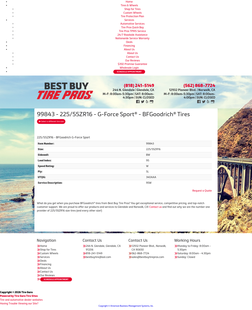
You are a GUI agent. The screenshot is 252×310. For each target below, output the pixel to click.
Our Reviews (132, 60)
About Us (129, 49)
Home (129, 1)
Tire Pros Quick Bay (132, 27)
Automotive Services (132, 23)
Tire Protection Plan (132, 16)
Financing (129, 45)
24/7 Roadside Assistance (132, 34)
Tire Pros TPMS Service (132, 31)
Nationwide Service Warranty (132, 38)
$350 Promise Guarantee (132, 64)
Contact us (155, 206)
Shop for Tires (132, 9)
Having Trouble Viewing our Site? (19, 303)
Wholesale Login (129, 67)
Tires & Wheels (129, 5)
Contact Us (132, 56)
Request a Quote (202, 190)
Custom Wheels (132, 12)
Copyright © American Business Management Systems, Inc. (126, 306)
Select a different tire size (51, 121)
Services (129, 19)
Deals (129, 41)
